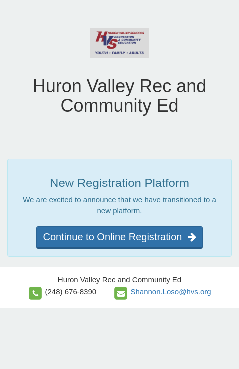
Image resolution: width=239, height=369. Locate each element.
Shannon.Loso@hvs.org (170, 291)
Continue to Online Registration (119, 236)
